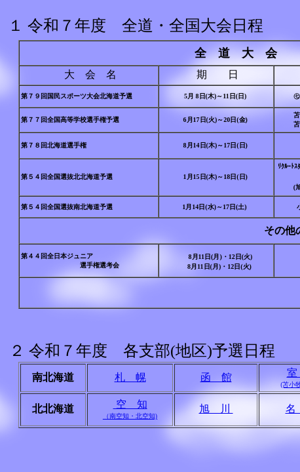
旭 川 (216, 408)
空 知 (130, 409)
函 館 (216, 377)
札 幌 (130, 377)
